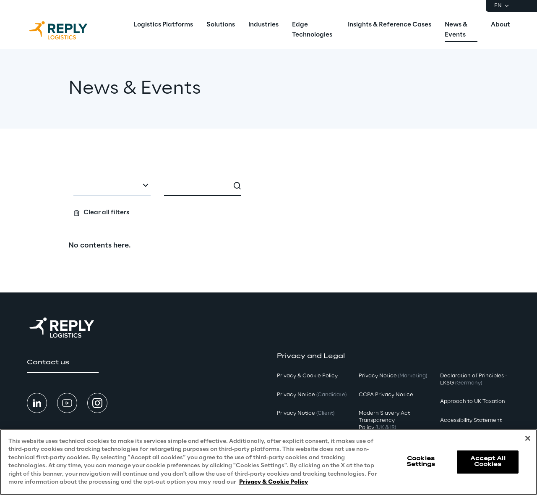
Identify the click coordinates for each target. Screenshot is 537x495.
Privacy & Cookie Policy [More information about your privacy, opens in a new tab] (273, 482)
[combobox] (112, 186)
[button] (63, 363)
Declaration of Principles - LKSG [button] (473, 379)
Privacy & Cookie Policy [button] (307, 376)
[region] (268, 462)
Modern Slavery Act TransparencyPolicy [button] (384, 420)
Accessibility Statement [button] (471, 420)
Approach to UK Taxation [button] (472, 401)
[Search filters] (268, 197)
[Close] (528, 438)
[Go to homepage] (67, 30)
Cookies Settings (421, 461)
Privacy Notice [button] (312, 395)
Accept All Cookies (488, 461)
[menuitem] (163, 25)
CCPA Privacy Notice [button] (386, 395)
